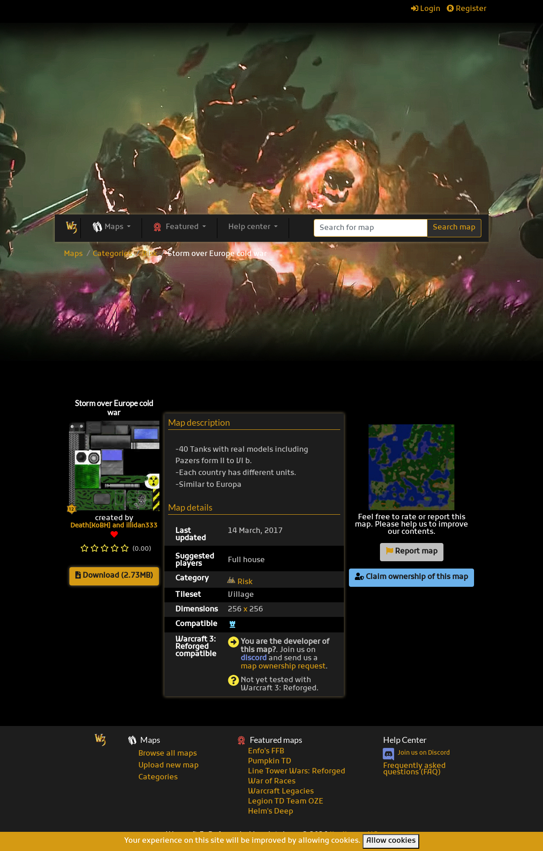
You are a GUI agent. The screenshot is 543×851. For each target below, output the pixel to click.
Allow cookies (391, 841)
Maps (73, 254)
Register (466, 9)
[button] (111, 227)
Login (425, 9)
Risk (149, 254)
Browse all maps (167, 753)
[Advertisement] (271, 326)
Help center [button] (250, 227)
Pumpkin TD (269, 761)
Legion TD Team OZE (285, 801)
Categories (112, 254)
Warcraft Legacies (281, 791)
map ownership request (283, 666)
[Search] (370, 228)
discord (254, 658)
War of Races (271, 781)
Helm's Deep (270, 811)
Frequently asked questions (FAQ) (414, 769)
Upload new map (168, 765)
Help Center (405, 740)
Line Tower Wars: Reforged (296, 771)
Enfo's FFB (266, 751)
